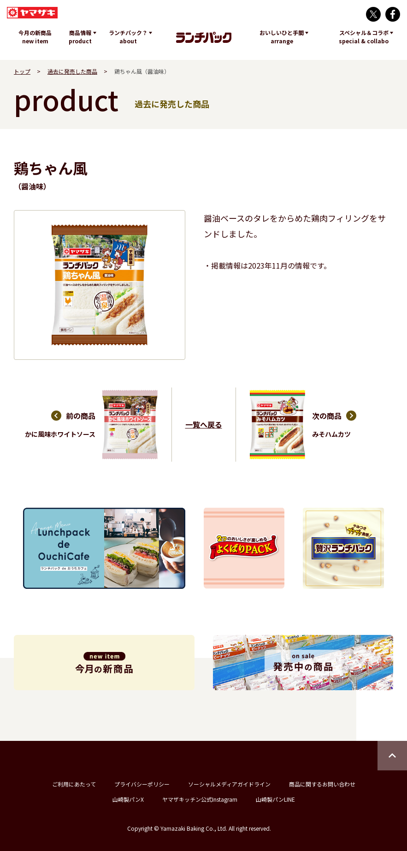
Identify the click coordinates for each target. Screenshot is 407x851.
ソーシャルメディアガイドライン (229, 784)
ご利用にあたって (74, 784)
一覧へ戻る (203, 424)
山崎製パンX (128, 799)
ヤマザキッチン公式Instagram (199, 799)
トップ (22, 71)
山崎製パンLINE (275, 799)
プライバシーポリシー (142, 784)
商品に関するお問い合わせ (322, 784)
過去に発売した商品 (72, 71)
